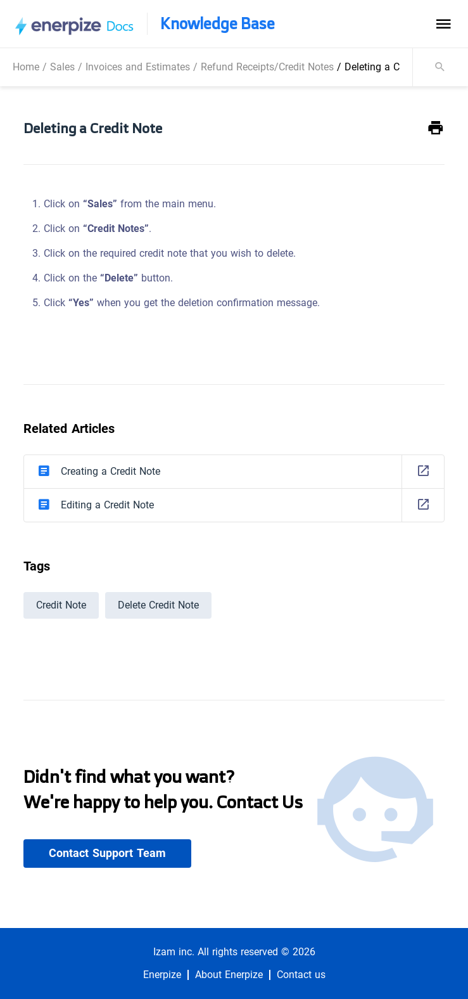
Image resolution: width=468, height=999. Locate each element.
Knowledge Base (217, 24)
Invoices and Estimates (137, 67)
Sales (62, 67)
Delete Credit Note (158, 605)
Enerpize (162, 975)
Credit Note (61, 605)
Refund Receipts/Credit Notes (267, 67)
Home (26, 67)
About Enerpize (229, 975)
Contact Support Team (107, 853)
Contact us (301, 975)
